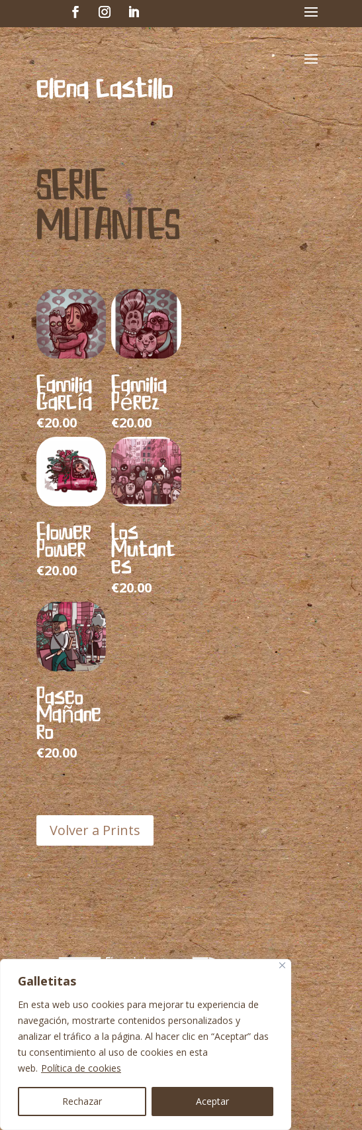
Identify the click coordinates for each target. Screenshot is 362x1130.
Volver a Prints (95, 830)
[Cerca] (282, 965)
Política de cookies (81, 1068)
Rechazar (82, 1101)
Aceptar (212, 1101)
